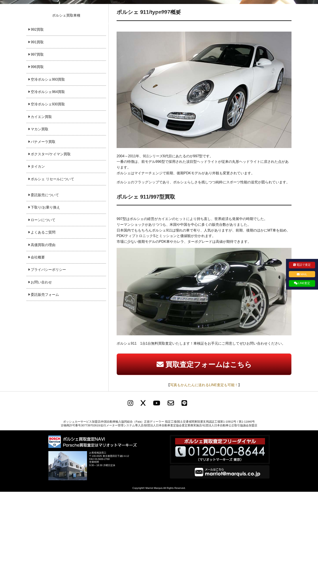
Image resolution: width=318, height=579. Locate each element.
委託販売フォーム (45, 382)
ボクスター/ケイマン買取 (50, 241)
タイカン (38, 254)
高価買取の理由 (43, 332)
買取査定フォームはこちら (208, 452)
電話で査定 (303, 264)
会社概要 (170, 23)
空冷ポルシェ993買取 (48, 167)
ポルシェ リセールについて (52, 266)
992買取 (37, 117)
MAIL (304, 274)
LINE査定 (304, 283)
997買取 (37, 142)
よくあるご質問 (43, 319)
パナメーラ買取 (43, 229)
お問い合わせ (238, 23)
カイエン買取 (41, 204)
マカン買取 (39, 216)
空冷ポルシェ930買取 (48, 191)
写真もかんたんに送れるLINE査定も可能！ (204, 472)
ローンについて (43, 307)
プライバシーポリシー (203, 23)
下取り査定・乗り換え (138, 23)
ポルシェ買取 (80, 23)
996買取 (37, 154)
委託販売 (106, 23)
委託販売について (45, 282)
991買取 (37, 129)
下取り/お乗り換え (45, 294)
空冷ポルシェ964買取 (48, 179)
